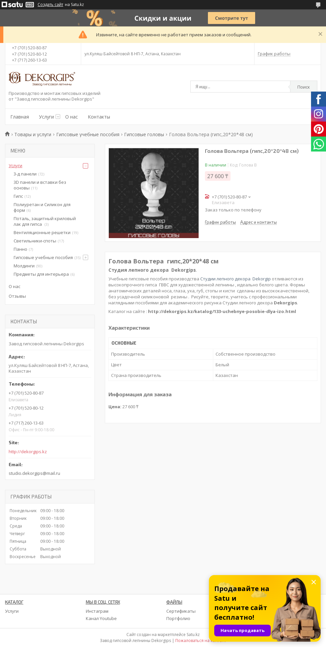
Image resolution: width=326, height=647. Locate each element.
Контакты (99, 117)
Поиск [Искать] (303, 87)
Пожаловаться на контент (200, 640)
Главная (19, 117)
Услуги (46, 117)
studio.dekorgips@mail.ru (34, 473)
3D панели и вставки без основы (40, 185)
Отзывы (17, 296)
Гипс (18, 196)
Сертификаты (181, 611)
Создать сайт (50, 4)
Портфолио (178, 618)
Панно (20, 249)
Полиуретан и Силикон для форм (42, 207)
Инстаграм (97, 611)
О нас (71, 117)
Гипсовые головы (144, 134)
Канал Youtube (101, 618)
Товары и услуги (32, 134)
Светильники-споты (35, 241)
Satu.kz (193, 634)
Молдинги (24, 266)
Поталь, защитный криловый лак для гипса (45, 221)
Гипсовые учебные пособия (87, 134)
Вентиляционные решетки (42, 232)
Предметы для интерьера (41, 274)
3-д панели (25, 174)
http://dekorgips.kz (28, 452)
